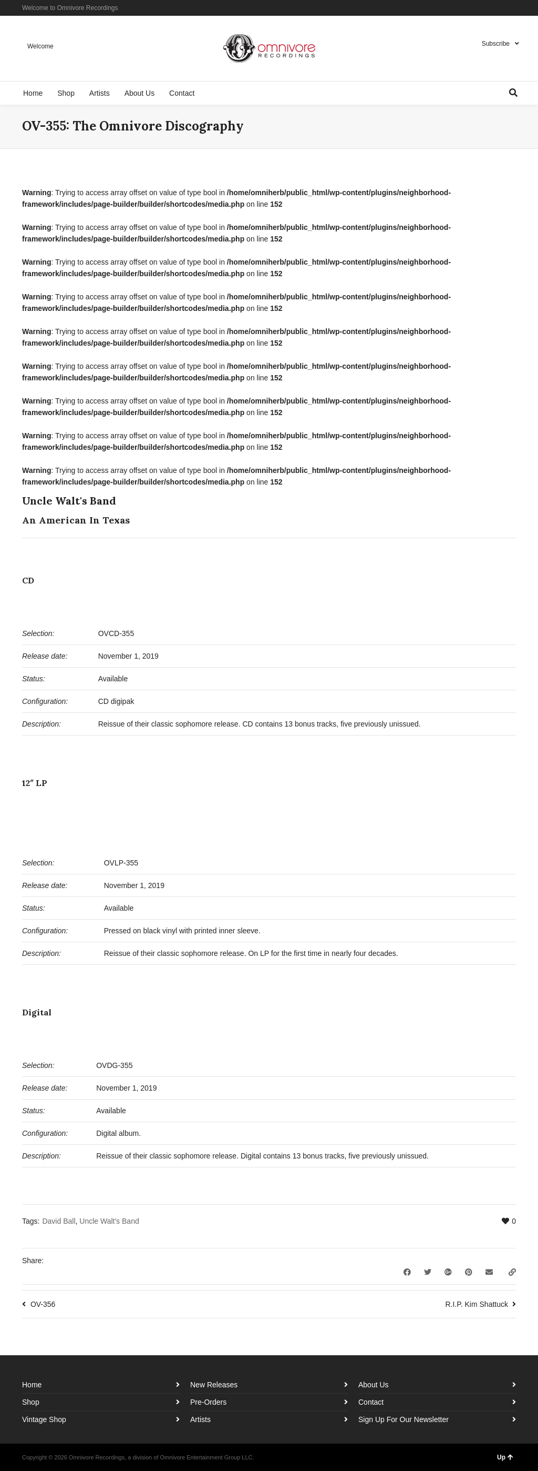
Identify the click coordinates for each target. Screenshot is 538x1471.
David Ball (58, 1221)
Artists (200, 1419)
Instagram (499, 8)
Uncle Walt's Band (109, 1221)
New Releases (213, 1385)
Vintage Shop (44, 1419)
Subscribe (496, 43)
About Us (373, 1385)
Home (32, 1385)
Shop (30, 1402)
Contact (371, 1402)
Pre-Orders (208, 1402)
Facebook (484, 8)
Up (505, 1457)
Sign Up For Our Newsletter (403, 1419)
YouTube (515, 8)
